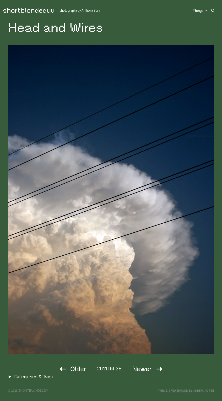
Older (78, 369)
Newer (142, 369)
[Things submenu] (200, 10)
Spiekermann (178, 390)
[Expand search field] (213, 10)
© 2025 (12, 390)
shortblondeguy (28, 10)
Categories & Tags (33, 376)
